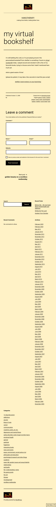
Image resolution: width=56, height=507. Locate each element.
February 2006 (39, 401)
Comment (9, 120)
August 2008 (38, 326)
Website (8, 148)
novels (37, 99)
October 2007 (39, 351)
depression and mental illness (12, 432)
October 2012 (39, 239)
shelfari (38, 101)
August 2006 (38, 386)
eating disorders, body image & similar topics (17, 435)
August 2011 (38, 242)
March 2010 (38, 279)
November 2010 (39, 259)
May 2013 (38, 229)
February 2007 (39, 371)
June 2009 (38, 301)
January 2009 (39, 314)
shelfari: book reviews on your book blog (28, 82)
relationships (7, 465)
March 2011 (38, 249)
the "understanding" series (11, 470)
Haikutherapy (28, 18)
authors (40, 97)
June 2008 (38, 331)
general (6, 440)
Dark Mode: (51, 505)
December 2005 (39, 404)
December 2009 (39, 286)
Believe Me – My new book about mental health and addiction (43, 206)
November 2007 (39, 349)
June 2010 (38, 271)
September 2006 (40, 384)
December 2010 (39, 257)
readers (34, 101)
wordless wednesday (10, 482)
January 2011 (39, 254)
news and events (8, 450)
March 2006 (38, 399)
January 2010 (39, 284)
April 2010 (38, 276)
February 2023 (39, 227)
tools (49, 101)
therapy (6, 477)
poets (40, 99)
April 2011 (38, 247)
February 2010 (39, 281)
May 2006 (38, 394)
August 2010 (38, 266)
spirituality (7, 467)
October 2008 (39, 321)
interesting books (45, 95)
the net (6, 475)
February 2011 (39, 251)
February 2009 (39, 311)
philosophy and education (11, 455)
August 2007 (38, 356)
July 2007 (38, 359)
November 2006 (39, 379)
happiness (7, 445)
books (44, 97)
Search (6, 201)
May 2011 (38, 244)
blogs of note (7, 422)
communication (8, 427)
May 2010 (38, 274)
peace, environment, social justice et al (15, 452)
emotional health (8, 437)
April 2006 (38, 396)
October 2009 (39, 291)
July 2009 (38, 299)
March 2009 (38, 309)
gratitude (6, 442)
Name (8, 139)
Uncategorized (8, 480)
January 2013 (39, 232)
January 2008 (39, 344)
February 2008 (39, 341)
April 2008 (38, 336)
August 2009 (38, 296)
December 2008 (39, 316)
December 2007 (39, 346)
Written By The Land (41, 211)
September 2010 (40, 264)
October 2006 (39, 381)
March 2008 (38, 339)
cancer (6, 425)
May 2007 (38, 364)
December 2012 (39, 234)
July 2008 (38, 329)
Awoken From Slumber (41, 213)
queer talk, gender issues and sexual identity (16, 462)
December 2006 (39, 376)
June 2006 (38, 391)
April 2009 (38, 306)
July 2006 (38, 389)
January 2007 (39, 374)
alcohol (6, 420)
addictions (7, 417)
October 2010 (39, 261)
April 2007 (38, 366)
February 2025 (39, 224)
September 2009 (40, 294)
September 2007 (40, 354)
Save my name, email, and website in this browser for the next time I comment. (28, 157)
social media (44, 101)
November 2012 (39, 237)
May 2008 (38, 334)
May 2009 (38, 304)
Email (31, 139)
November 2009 (39, 289)
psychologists (46, 99)
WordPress (18, 500)
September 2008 (40, 324)
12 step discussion (9, 415)
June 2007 (38, 361)
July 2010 (38, 269)
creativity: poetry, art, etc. (11, 430)
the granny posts (8, 472)
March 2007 (38, 369)
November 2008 (39, 319)
